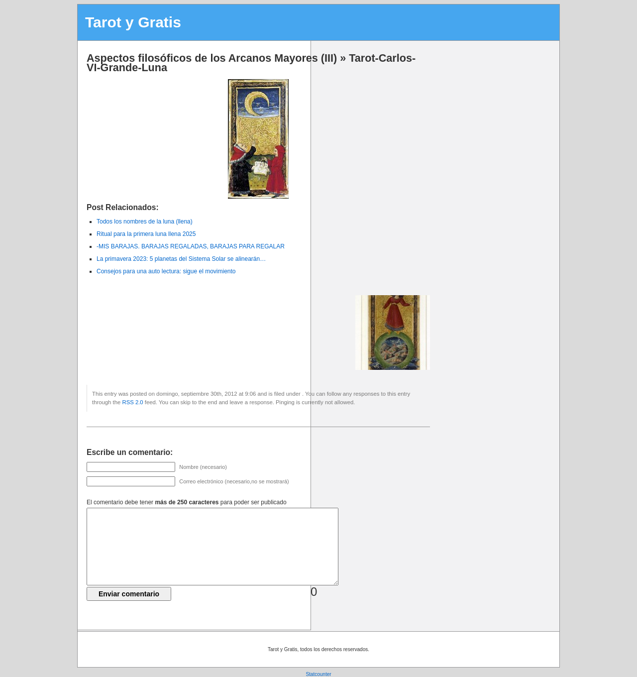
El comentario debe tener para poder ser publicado (187, 502)
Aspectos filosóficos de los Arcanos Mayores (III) (212, 58)
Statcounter (318, 674)
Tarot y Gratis (133, 22)
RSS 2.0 (132, 402)
